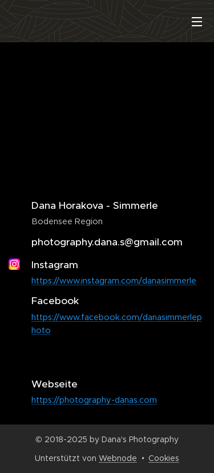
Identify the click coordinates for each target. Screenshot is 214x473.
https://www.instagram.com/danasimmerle (113, 281)
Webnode (118, 458)
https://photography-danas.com (94, 400)
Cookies (163, 458)
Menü (197, 21)
